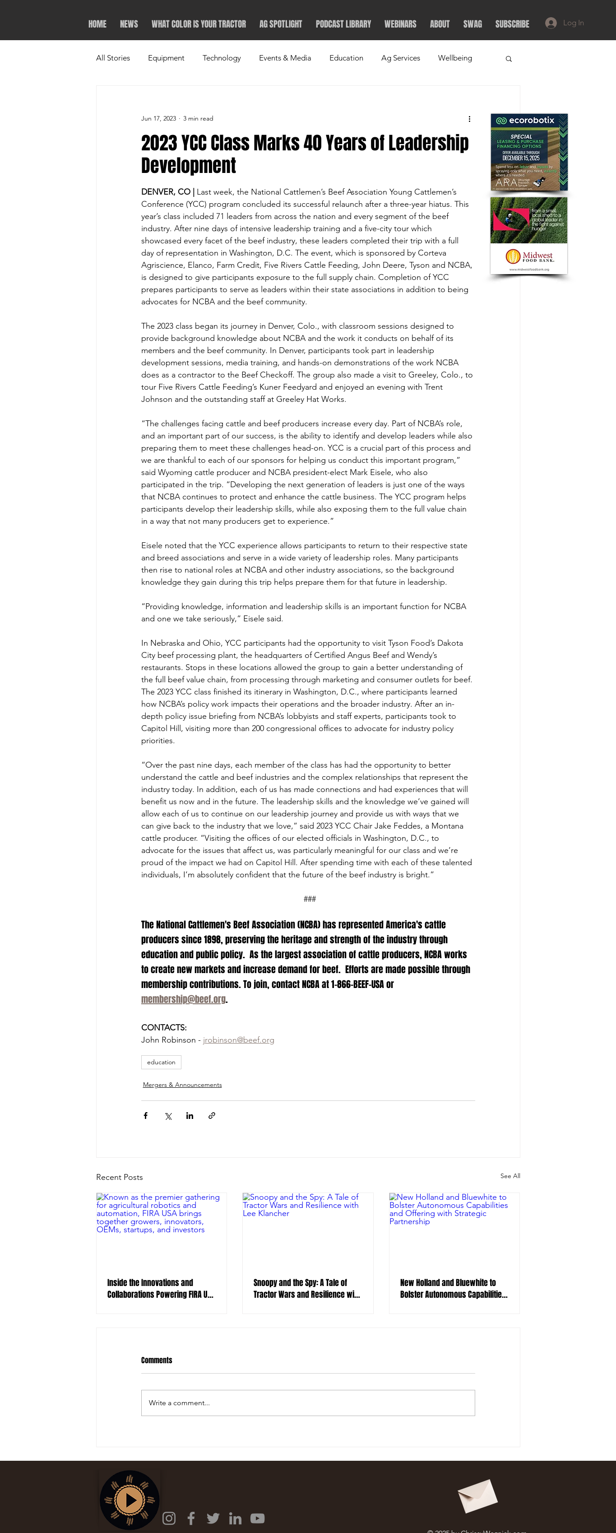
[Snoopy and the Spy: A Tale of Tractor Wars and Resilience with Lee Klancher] (308, 1229)
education (161, 1062)
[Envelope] (476, 1493)
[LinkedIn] (235, 1518)
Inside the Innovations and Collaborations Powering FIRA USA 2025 (161, 1288)
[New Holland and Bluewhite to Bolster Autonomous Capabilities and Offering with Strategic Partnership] (454, 1229)
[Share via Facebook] (145, 1115)
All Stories (113, 57)
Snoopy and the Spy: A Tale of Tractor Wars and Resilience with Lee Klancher (307, 1288)
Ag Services (400, 57)
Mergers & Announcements (182, 1085)
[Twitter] (213, 1518)
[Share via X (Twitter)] (167, 1115)
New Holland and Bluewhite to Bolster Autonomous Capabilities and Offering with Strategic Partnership (453, 1288)
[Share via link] (212, 1115)
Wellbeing (455, 57)
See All (510, 1176)
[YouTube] (257, 1518)
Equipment (166, 57)
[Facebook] (191, 1518)
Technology (222, 57)
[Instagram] (169, 1518)
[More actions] (469, 118)
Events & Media (285, 57)
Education (346, 57)
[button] (509, 58)
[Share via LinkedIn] (189, 1115)
